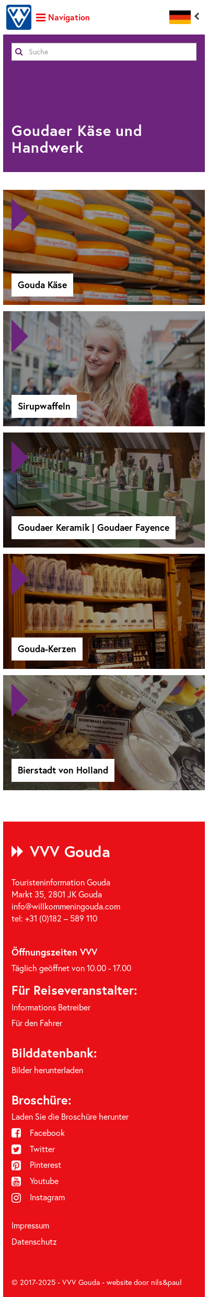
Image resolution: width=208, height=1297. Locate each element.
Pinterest (36, 1164)
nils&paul (166, 1282)
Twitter (33, 1149)
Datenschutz (34, 1241)
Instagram (38, 1197)
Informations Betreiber (50, 1007)
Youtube (35, 1181)
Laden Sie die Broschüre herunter (70, 1116)
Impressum (30, 1225)
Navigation (63, 17)
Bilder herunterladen (47, 1070)
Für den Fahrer (36, 1023)
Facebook (38, 1133)
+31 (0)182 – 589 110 (61, 918)
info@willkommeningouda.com (65, 906)
